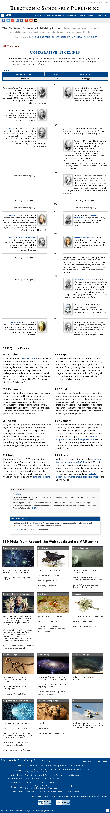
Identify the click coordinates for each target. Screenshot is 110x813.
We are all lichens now (82, 621)
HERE (33, 508)
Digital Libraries (63, 786)
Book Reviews (56, 778)
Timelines (72, 15)
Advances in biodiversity (49, 621)
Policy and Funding (54, 775)
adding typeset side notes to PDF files (78, 461)
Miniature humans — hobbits (51, 733)
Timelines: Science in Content (59, 769)
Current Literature (34, 775)
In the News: (17, 775)
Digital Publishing (44, 786)
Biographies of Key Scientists (39, 771)
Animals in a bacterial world (85, 627)
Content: (18, 770)
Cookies (52, 792)
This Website (51, 766)
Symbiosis (78, 594)
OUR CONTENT (42, 37)
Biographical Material (35, 788)
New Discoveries (74, 775)
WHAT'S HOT (91, 37)
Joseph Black (8, 128)
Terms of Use (31, 792)
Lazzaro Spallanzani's (84, 279)
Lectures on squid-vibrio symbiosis (88, 616)
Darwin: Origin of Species (49, 570)
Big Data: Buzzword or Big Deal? (17, 723)
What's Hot (102, 15)
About (38, 15)
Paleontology (10, 655)
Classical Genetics (54, 15)
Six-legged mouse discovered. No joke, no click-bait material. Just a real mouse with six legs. (88, 725)
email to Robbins (41, 476)
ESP (31, 37)
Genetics (29, 786)
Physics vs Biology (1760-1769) (40, 810)
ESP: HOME (6, 810)
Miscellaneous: (15, 782)
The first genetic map (47, 581)
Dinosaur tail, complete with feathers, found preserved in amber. (16, 679)
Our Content (36, 766)
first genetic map (87, 439)
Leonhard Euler (13, 215)
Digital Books (83, 769)
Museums (52, 788)
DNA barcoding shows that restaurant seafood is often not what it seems (51, 629)
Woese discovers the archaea (50, 616)
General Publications (35, 782)
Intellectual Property (68, 792)
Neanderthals (44, 723)
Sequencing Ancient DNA (14, 694)
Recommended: (15, 778)
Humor (51, 782)
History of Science (82, 786)
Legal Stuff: (17, 792)
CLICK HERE (18, 530)
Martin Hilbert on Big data (15, 728)
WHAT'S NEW (75, 37)
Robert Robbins (30, 358)
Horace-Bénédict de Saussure (22, 237)
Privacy (42, 792)
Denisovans (43, 728)
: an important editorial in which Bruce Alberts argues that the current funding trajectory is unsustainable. (17, 621)
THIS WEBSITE (59, 37)
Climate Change (80, 655)
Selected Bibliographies (37, 778)
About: (19, 766)
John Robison (15, 322)
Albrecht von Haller (83, 237)
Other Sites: (17, 787)
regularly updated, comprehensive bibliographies (77, 475)
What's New (87, 15)
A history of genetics (47, 586)
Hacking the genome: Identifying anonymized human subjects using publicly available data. (18, 736)
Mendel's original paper (48, 575)
